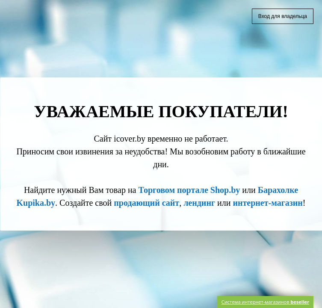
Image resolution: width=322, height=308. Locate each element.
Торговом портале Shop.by (189, 190)
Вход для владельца (282, 16)
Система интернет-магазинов (265, 302)
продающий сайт (146, 202)
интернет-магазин (267, 202)
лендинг (199, 202)
